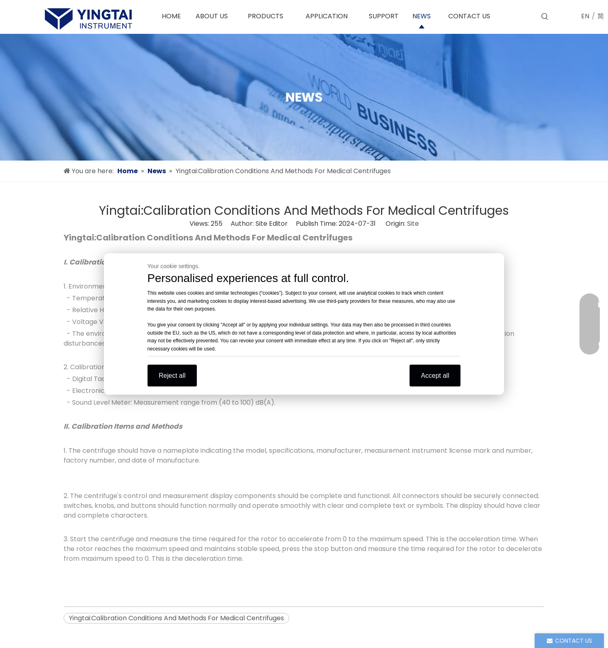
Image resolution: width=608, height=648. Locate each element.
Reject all (172, 375)
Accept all (435, 375)
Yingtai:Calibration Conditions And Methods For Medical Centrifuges (176, 618)
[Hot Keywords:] (544, 16)
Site (413, 223)
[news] (304, 97)
